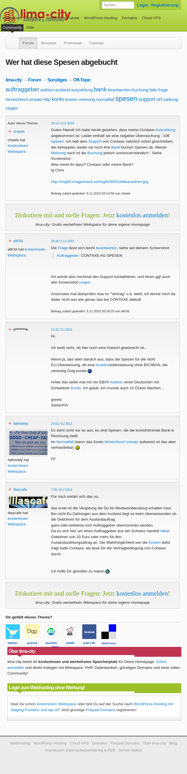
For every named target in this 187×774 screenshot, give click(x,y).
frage (163, 89)
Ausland (103, 365)
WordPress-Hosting (100, 18)
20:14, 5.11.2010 (62, 123)
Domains (129, 18)
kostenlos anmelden (142, 215)
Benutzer (48, 43)
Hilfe (30, 27)
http (47, 99)
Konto (76, 388)
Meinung (58, 153)
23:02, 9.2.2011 (62, 423)
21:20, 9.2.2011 (62, 329)
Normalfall (65, 442)
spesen (126, 98)
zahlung (170, 99)
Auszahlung (165, 130)
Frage (63, 248)
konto (58, 99)
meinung (87, 99)
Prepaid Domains (100, 710)
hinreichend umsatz (24, 99)
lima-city (14, 79)
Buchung (95, 153)
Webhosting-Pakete (62, 18)
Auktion (116, 382)
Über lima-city (154, 743)
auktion (47, 89)
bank (100, 89)
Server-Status (130, 750)
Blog (173, 743)
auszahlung (82, 89)
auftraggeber (22, 89)
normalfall (105, 99)
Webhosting (20, 743)
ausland (62, 89)
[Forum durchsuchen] (118, 5)
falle (153, 89)
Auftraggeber (68, 255)
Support (95, 141)
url (159, 99)
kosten (71, 99)
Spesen (57, 141)
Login (142, 5)
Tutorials (96, 43)
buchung (140, 89)
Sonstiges (57, 79)
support (146, 99)
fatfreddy (20, 423)
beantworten (119, 89)
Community (12, 27)
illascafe (20, 489)
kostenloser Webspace (22, 18)
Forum (28, 43)
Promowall (73, 43)
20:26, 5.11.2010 (62, 241)
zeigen (12, 108)
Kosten (154, 542)
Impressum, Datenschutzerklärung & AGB (80, 750)
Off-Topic (82, 79)
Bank (115, 147)
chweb (18, 131)
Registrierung (165, 5)
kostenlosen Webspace (56, 704)
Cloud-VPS (151, 18)
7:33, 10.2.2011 (62, 489)
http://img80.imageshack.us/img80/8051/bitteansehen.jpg (99, 182)
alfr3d (18, 241)
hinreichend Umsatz (121, 442)
